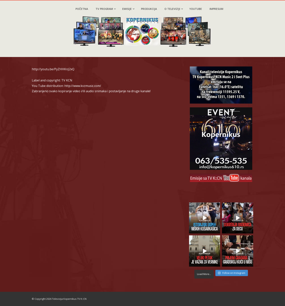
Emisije (128, 9)
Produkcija (149, 9)
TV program (106, 9)
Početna (82, 9)
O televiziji (173, 9)
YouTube (195, 9)
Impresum (216, 9)
